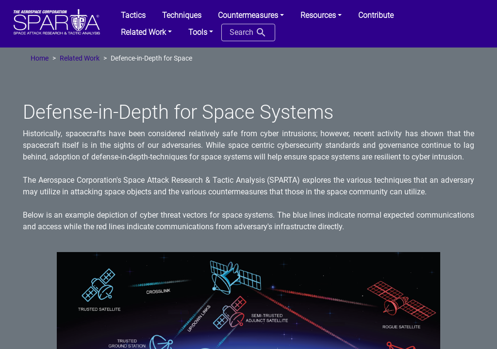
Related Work (79, 58)
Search (248, 32)
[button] (251, 15)
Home (40, 58)
